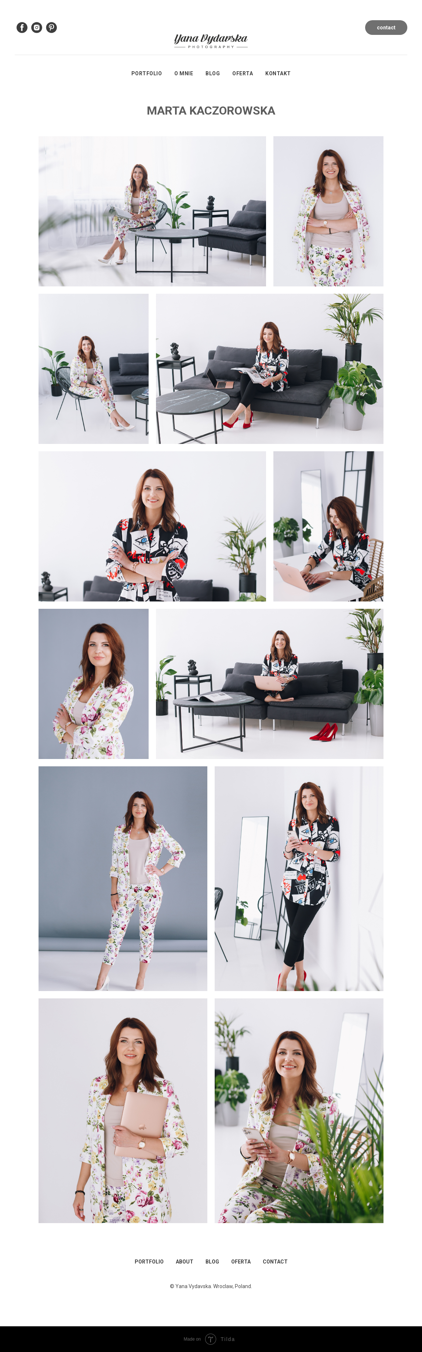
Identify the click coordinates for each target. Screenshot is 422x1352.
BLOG (212, 1262)
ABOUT (184, 1262)
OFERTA (241, 1262)
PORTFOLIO (149, 1262)
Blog (212, 73)
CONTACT (275, 1262)
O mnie (183, 73)
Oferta (242, 73)
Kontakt (278, 73)
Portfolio (146, 73)
